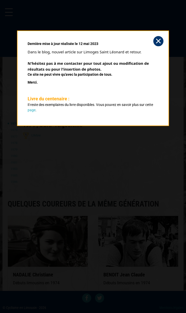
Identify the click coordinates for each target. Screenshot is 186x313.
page (31, 110)
